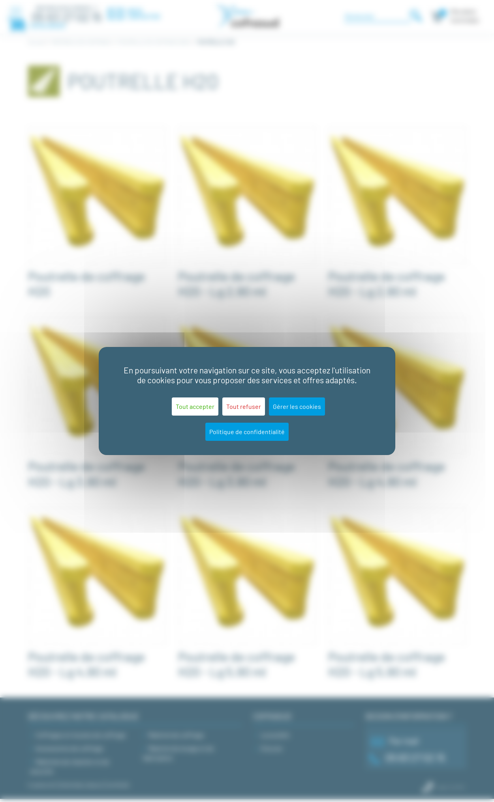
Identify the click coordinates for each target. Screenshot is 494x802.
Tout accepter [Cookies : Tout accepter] (195, 406)
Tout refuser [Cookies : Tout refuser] (243, 406)
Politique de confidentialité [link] (247, 431)
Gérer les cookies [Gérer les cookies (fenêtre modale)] (297, 406)
